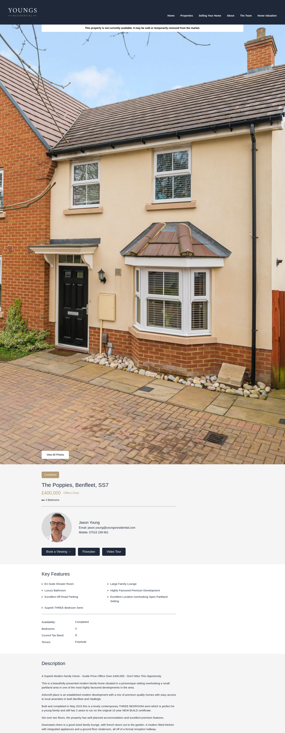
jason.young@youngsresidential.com (111, 527)
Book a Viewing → (58, 551)
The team (246, 15)
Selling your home (210, 15)
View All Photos (55, 454)
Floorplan (89, 551)
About (230, 15)
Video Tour (114, 551)
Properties (186, 15)
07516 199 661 (99, 532)
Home (170, 15)
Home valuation (267, 15)
